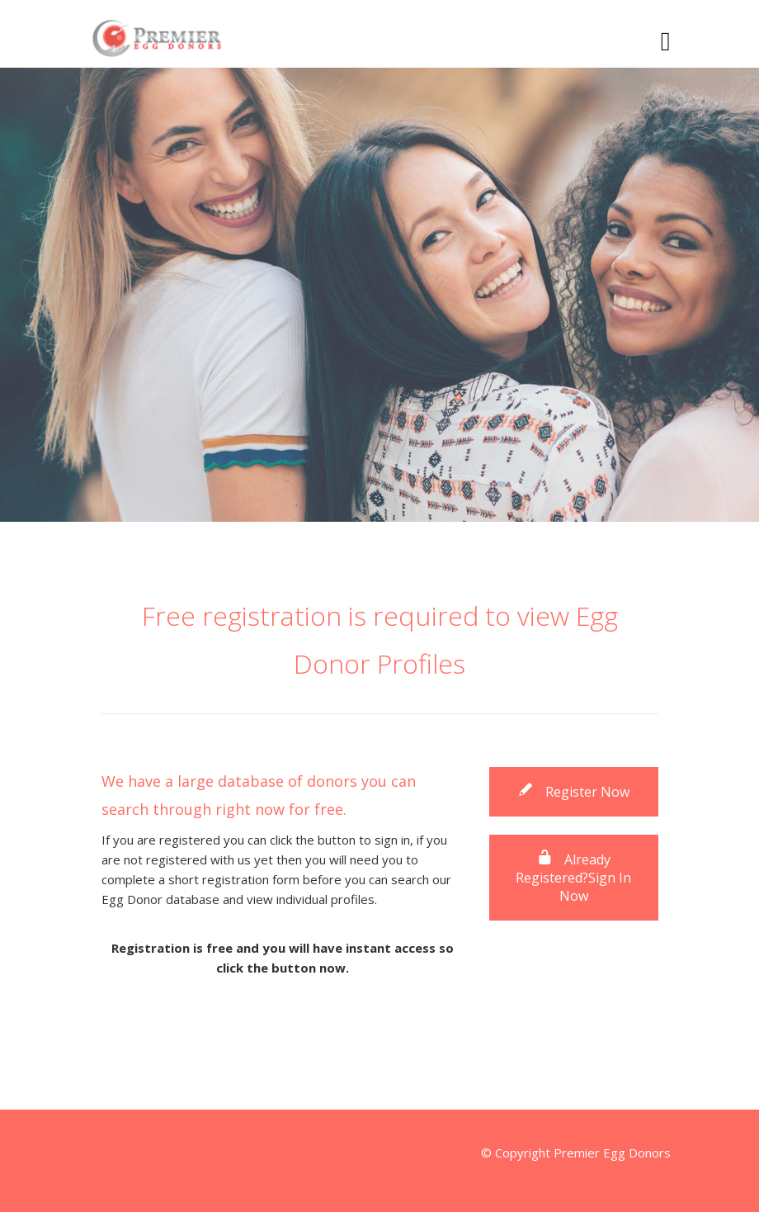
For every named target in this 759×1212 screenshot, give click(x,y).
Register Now (573, 792)
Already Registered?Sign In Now (573, 877)
